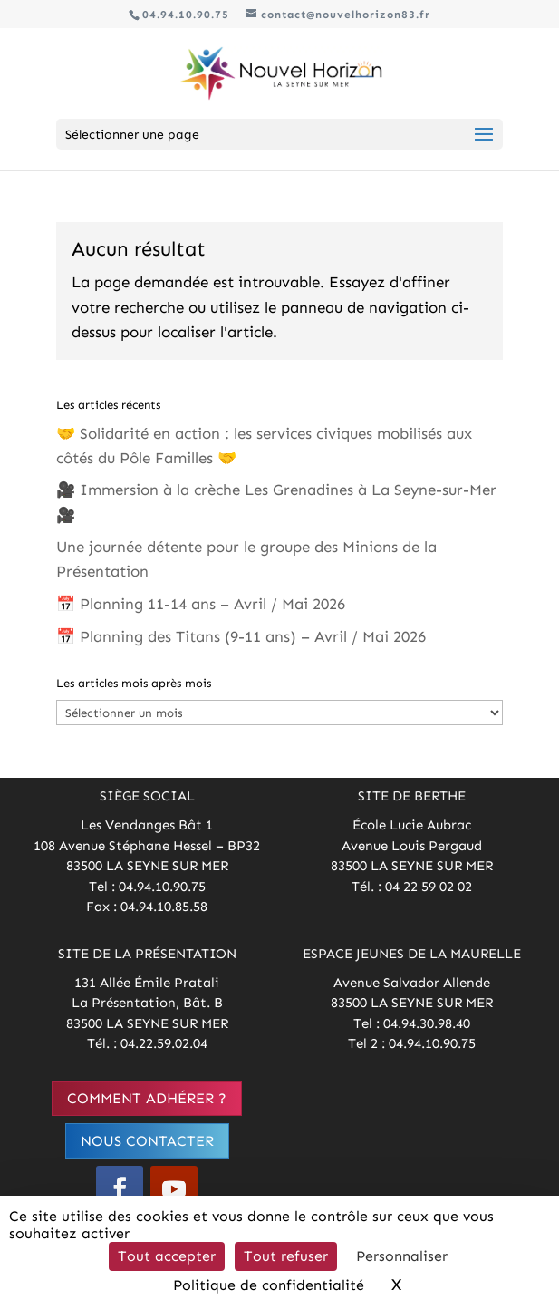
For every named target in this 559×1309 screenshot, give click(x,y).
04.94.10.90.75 (185, 14)
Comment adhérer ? (146, 1098)
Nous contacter (147, 1140)
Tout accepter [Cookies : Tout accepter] (167, 1256)
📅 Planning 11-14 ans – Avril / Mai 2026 (200, 604)
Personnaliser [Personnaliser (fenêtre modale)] (402, 1256)
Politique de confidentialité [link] (268, 1285)
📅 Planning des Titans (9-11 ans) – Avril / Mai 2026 (241, 636)
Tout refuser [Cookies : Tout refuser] (286, 1256)
